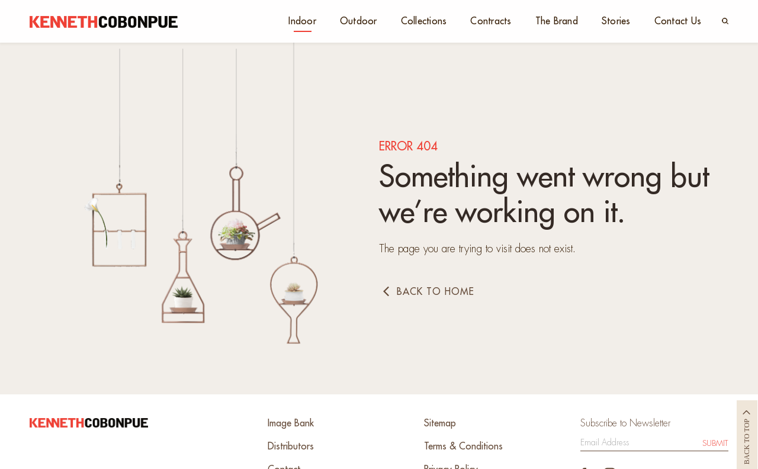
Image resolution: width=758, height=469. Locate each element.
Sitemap (440, 423)
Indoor (302, 21)
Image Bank (291, 423)
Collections (424, 21)
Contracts (490, 21)
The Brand (556, 21)
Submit (715, 443)
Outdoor (358, 21)
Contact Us (678, 21)
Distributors (291, 446)
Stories (616, 21)
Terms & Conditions (463, 446)
